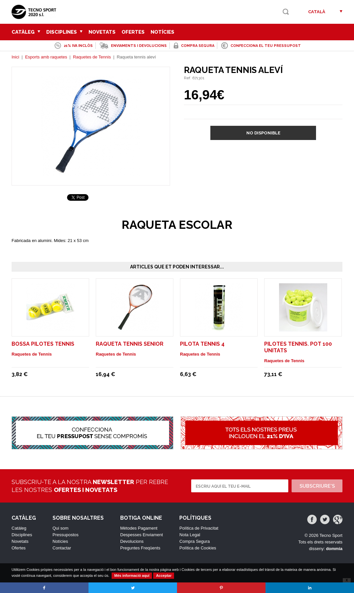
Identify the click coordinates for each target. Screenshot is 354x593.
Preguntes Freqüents (140, 547)
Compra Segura (194, 541)
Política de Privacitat (198, 528)
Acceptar (163, 575)
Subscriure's (317, 486)
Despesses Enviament (141, 534)
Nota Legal (189, 534)
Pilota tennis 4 (202, 344)
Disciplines (64, 32)
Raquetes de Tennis (92, 56)
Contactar (62, 547)
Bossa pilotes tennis (43, 344)
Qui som (60, 528)
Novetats (102, 32)
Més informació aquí (131, 575)
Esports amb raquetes (46, 56)
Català (316, 11)
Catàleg (26, 32)
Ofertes (133, 32)
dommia (334, 548)
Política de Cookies (197, 547)
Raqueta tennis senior (129, 344)
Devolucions (132, 541)
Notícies (162, 32)
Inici (15, 56)
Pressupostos (66, 534)
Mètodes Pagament (139, 528)
